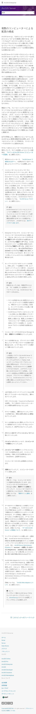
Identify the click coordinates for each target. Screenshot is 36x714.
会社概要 (4, 682)
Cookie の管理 (5, 710)
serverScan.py (13, 597)
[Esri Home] (5, 697)
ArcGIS (4, 667)
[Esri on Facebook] (5, 703)
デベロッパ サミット (8, 694)
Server (4, 643)
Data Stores (5, 646)
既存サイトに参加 (24, 493)
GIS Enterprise (10, 3)
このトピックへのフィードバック (23, 617)
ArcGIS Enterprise (7, 664)
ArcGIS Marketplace (8, 675)
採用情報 (4, 685)
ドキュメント (6, 651)
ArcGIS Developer (7, 670)
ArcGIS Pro (5, 661)
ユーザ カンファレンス (9, 691)
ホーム (4, 637)
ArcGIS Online (6, 658)
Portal (3, 640)
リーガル (12, 710)
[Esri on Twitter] (3, 703)
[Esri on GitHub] (8, 703)
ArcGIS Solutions (7, 672)
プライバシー (29, 708)
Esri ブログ (5, 688)
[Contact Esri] (11, 703)
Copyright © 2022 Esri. (8, 708)
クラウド (4, 648)
